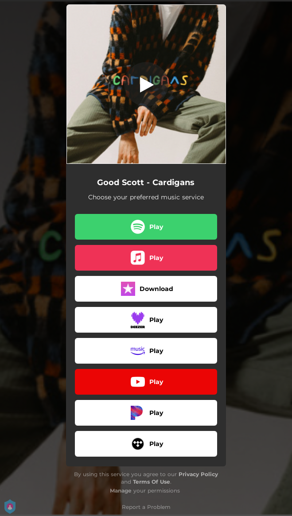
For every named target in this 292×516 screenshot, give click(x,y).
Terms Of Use (151, 481)
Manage (121, 490)
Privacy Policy (198, 474)
